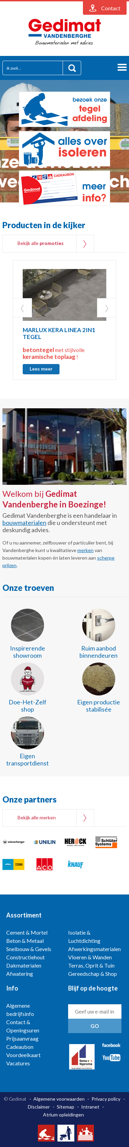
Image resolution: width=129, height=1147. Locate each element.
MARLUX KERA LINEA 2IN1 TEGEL (59, 333)
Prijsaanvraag (22, 1038)
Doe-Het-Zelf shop (27, 705)
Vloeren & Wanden (90, 957)
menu (122, 67)
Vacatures (18, 1063)
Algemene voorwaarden (59, 1099)
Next (106, 307)
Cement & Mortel (26, 932)
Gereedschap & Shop (92, 973)
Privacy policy (106, 1099)
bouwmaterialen (24, 522)
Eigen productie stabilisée (98, 705)
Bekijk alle (41, 243)
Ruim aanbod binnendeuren (98, 651)
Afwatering (19, 973)
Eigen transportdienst (27, 759)
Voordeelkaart (23, 1055)
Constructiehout (25, 957)
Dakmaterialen (23, 965)
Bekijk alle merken (37, 817)
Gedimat (65, 31)
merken (85, 550)
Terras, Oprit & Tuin (91, 965)
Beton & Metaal (25, 940)
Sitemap (65, 1107)
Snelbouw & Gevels (28, 949)
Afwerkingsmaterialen (94, 949)
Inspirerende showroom (27, 651)
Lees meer (41, 369)
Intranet (90, 1107)
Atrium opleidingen (63, 1114)
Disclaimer (39, 1107)
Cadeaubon (19, 1046)
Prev (22, 307)
